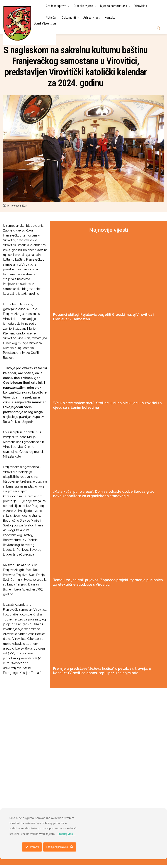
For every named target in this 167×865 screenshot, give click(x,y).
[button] (159, 28)
